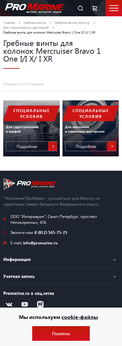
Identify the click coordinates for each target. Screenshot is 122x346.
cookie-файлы (79, 316)
